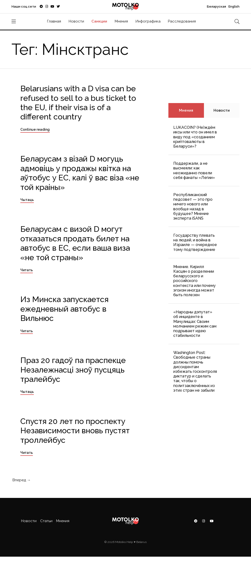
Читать (26, 270)
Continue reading (35, 129)
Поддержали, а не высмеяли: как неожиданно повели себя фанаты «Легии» (194, 170)
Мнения (121, 21)
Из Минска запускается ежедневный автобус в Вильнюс (64, 309)
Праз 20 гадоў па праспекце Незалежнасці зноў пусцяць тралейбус (73, 370)
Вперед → (21, 480)
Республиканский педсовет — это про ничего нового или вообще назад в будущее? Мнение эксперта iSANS (193, 206)
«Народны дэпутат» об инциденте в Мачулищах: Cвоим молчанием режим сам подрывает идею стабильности (194, 324)
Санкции (99, 21)
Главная (54, 21)
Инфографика (148, 21)
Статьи (46, 521)
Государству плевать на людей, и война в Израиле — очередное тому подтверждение (195, 242)
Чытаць (27, 200)
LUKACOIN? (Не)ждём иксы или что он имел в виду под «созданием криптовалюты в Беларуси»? (195, 137)
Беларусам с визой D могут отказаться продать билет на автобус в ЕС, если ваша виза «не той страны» (75, 243)
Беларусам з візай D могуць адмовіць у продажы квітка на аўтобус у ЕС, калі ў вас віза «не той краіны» (79, 172)
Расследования (182, 21)
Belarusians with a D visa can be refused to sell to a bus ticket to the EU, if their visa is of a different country (78, 102)
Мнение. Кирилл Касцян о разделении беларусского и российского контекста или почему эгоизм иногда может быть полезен (194, 280)
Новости (76, 21)
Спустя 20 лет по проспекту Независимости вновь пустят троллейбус (75, 431)
